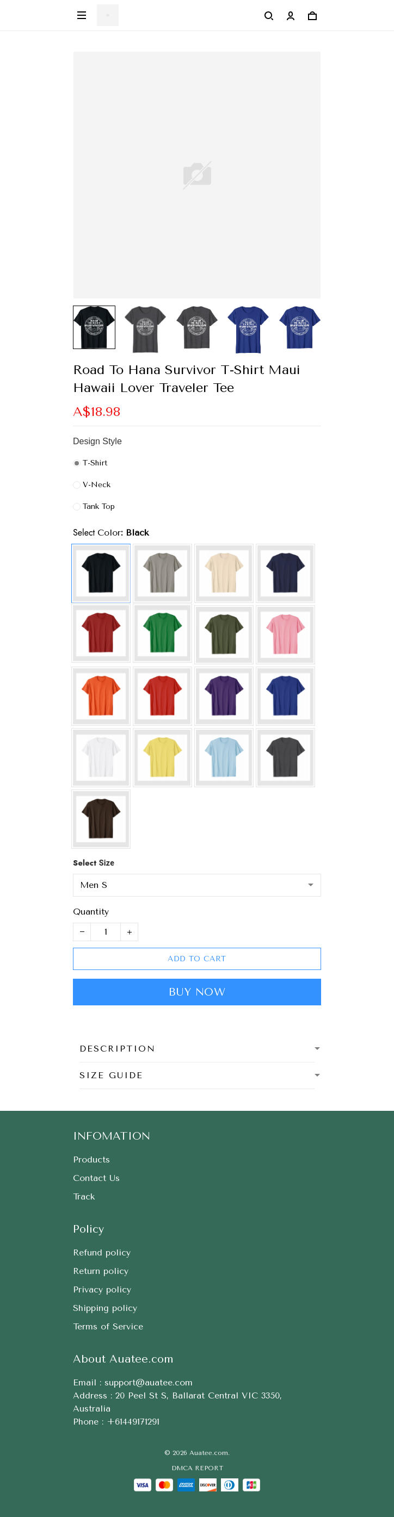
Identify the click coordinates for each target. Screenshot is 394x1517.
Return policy (100, 1271)
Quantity (91, 911)
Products (91, 1159)
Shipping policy (105, 1308)
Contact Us (96, 1178)
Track (84, 1196)
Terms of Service (108, 1326)
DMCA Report (197, 1468)
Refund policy (102, 1252)
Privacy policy (102, 1289)
